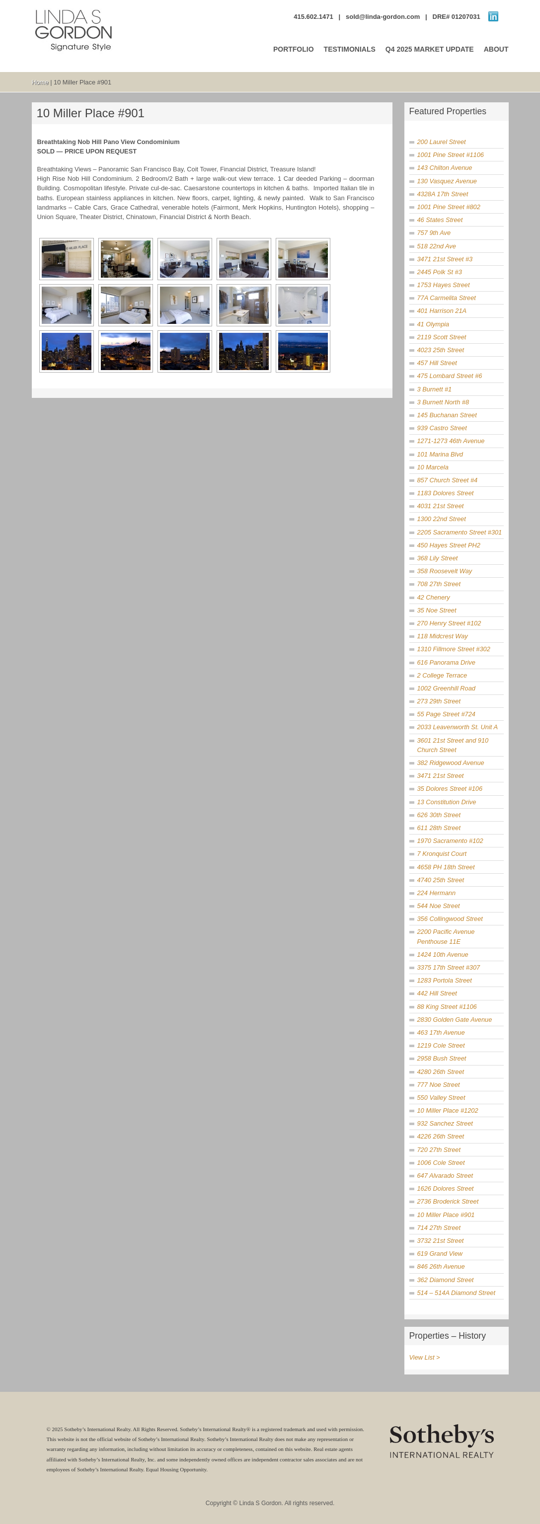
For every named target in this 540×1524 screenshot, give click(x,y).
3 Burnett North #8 (443, 402)
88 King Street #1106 (447, 1006)
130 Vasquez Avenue (447, 181)
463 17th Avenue (441, 1032)
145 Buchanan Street (447, 415)
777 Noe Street (438, 1084)
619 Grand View (440, 1253)
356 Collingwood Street (450, 918)
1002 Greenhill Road (446, 688)
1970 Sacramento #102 (450, 840)
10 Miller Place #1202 (447, 1110)
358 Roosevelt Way (444, 571)
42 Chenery (433, 597)
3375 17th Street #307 (448, 967)
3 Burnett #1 (434, 389)
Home (40, 82)
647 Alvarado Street (445, 1175)
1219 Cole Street (441, 1045)
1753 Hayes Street (443, 285)
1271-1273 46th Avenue (451, 441)
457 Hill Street (437, 363)
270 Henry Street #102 (449, 623)
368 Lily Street (437, 558)
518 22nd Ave (436, 246)
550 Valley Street (441, 1097)
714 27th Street (439, 1227)
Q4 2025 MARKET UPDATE (430, 49)
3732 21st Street (440, 1240)
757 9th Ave (434, 232)
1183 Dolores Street (445, 493)
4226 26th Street (440, 1136)
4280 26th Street (440, 1071)
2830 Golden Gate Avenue (454, 1019)
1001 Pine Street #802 (448, 207)
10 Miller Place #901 (446, 1215)
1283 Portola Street (444, 980)
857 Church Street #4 (447, 480)
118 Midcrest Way (442, 636)
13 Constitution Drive (446, 802)
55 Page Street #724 (446, 714)
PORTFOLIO (293, 49)
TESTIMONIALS (350, 49)
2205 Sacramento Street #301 (459, 532)
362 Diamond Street (445, 1280)
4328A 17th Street (442, 194)
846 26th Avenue (441, 1266)
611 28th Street (439, 828)
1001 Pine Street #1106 (450, 154)
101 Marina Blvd (440, 454)
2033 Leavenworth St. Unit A (457, 727)
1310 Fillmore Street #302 (453, 649)
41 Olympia (433, 324)
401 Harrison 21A (442, 310)
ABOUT (496, 49)
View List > (424, 1357)
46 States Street (440, 220)
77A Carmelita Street (446, 298)
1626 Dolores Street (445, 1188)
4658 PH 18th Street (446, 867)
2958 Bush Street (441, 1058)
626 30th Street (439, 815)
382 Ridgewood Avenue (450, 762)
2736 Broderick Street (448, 1201)
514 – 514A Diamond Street (456, 1292)
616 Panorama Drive (446, 662)
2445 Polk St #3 (439, 272)
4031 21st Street (440, 506)
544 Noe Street (438, 906)
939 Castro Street (442, 428)
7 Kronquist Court (442, 853)
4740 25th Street (440, 880)
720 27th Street (439, 1149)
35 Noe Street (437, 610)
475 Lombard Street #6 (449, 376)
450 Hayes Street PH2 (448, 545)
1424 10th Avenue (442, 954)
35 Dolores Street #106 (450, 788)
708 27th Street (439, 584)
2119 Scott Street (441, 337)
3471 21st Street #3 (445, 259)
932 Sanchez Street (445, 1123)
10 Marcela (433, 467)
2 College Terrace (442, 675)
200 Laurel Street (441, 142)
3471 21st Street (440, 775)
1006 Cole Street (441, 1162)
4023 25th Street (440, 350)
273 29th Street (439, 701)
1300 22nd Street (441, 519)
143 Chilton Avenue (444, 167)
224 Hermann (436, 893)
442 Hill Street (437, 993)
